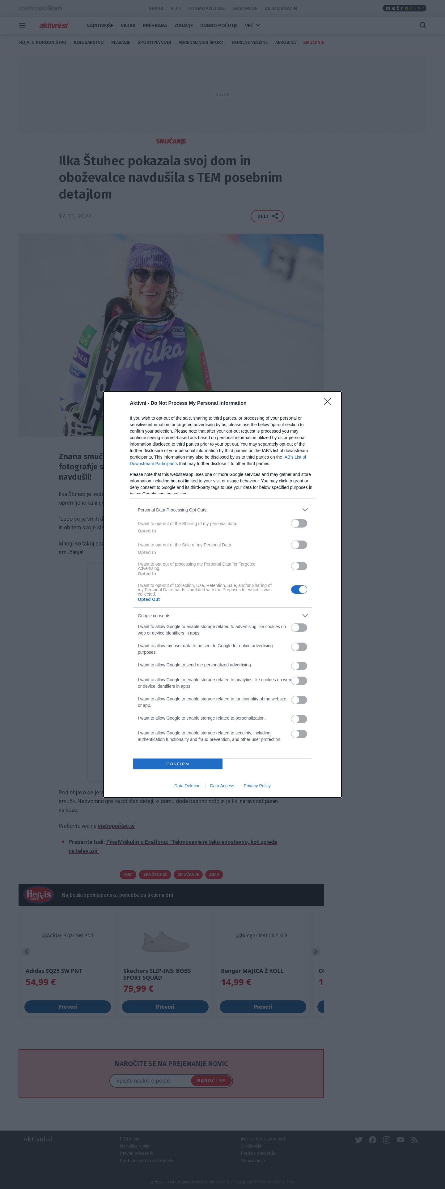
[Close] (329, 403)
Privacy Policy (257, 785)
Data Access (222, 785)
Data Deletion (187, 785)
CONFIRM (177, 764)
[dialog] (222, 594)
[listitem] (222, 510)
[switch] (299, 523)
